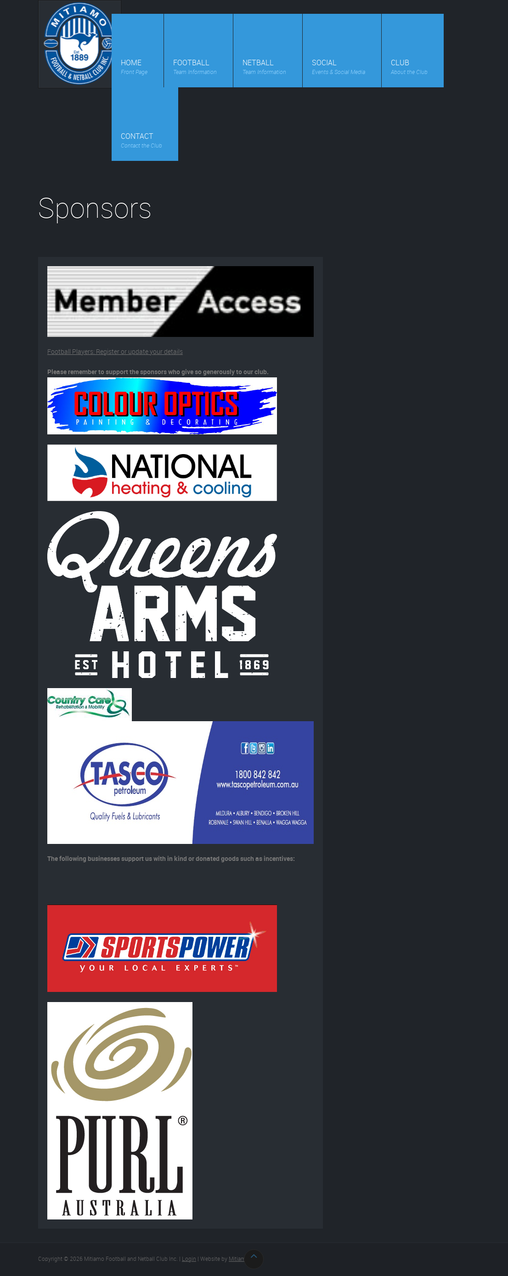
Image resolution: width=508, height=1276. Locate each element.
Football (195, 68)
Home (134, 68)
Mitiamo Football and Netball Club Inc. (79, 44)
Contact (141, 142)
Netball (264, 68)
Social (338, 68)
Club (409, 68)
